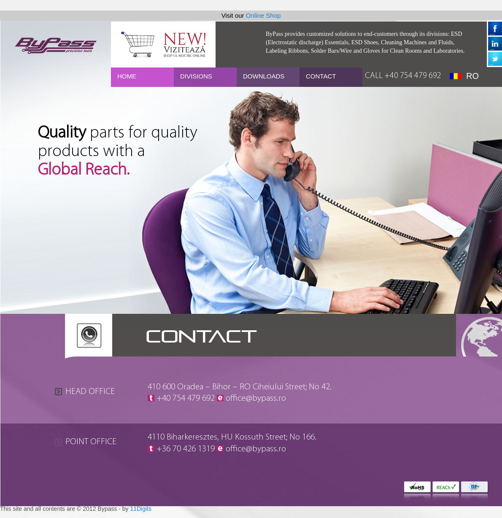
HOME (126, 76)
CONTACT (321, 76)
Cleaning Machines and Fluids (417, 42)
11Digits (140, 508)
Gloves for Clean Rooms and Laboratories (413, 51)
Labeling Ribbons (287, 51)
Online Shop (263, 15)
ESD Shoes (364, 42)
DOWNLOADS (263, 76)
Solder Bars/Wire (331, 51)
